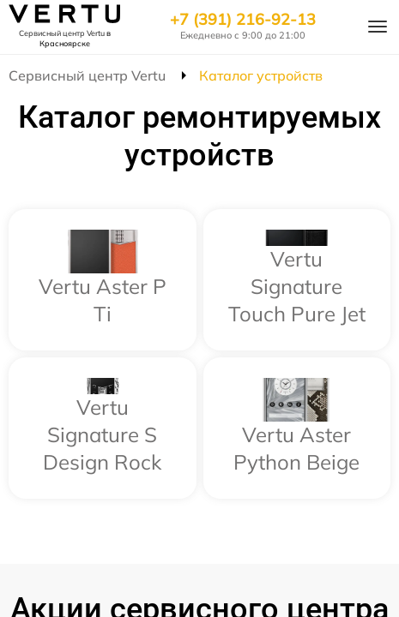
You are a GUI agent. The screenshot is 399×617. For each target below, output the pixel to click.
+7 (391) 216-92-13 (243, 19)
